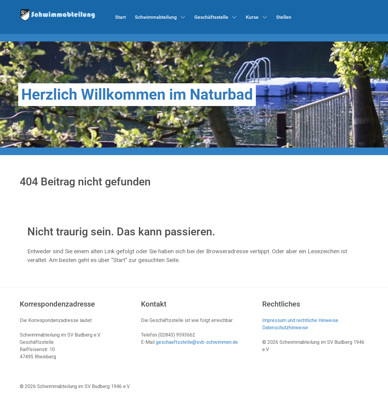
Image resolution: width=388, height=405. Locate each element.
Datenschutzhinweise (285, 327)
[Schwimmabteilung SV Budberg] (57, 14)
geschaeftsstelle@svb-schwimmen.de (197, 342)
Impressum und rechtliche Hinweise (300, 320)
